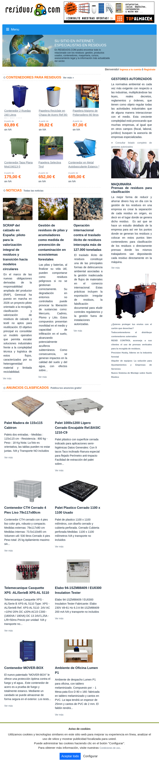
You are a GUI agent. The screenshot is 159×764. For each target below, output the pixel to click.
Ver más (7, 378)
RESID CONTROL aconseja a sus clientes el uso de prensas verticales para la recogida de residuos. (131, 344)
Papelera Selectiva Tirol (49, 164)
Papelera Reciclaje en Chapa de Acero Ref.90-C (53, 113)
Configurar (90, 756)
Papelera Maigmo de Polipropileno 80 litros (86, 112)
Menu (12, 29)
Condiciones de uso (110, 748)
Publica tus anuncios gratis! (65, 388)
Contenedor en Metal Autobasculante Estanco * (83, 164)
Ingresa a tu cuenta (130, 69)
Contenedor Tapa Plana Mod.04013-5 (18, 164)
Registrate (149, 69)
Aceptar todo (70, 756)
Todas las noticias (34, 190)
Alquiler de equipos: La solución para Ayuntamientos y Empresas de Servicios (131, 365)
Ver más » (68, 77)
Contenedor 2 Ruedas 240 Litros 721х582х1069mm (17, 113)
